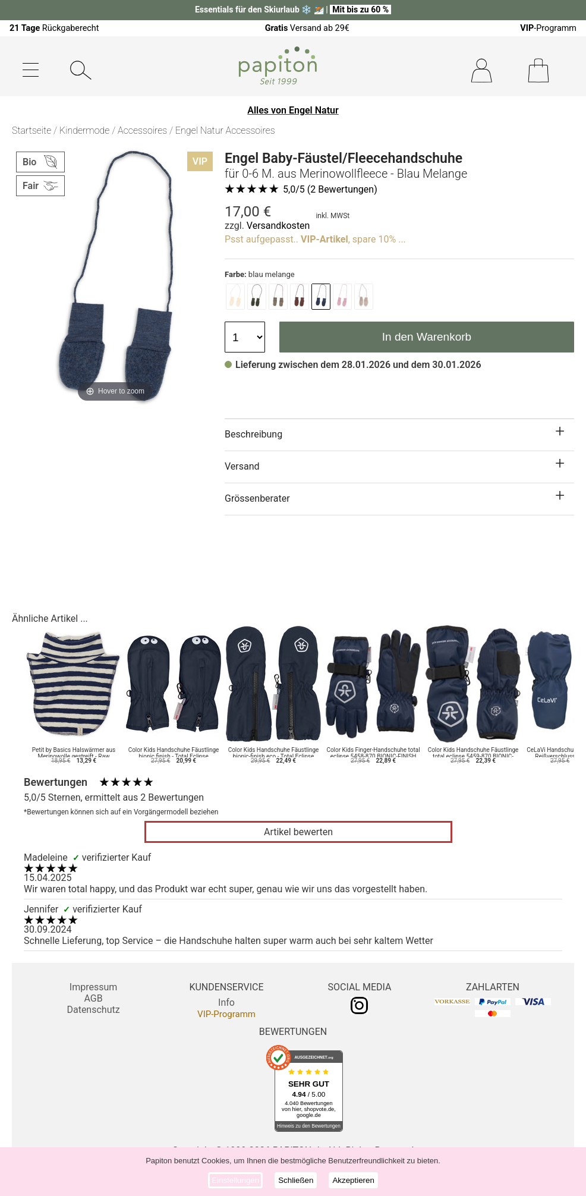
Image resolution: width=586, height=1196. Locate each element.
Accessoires (142, 130)
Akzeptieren (353, 1180)
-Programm (548, 28)
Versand (242, 466)
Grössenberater (257, 498)
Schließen (295, 1180)
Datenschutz (93, 1009)
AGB (93, 998)
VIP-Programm (226, 1014)
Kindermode (84, 130)
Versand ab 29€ (307, 28)
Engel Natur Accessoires (225, 130)
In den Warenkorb (426, 337)
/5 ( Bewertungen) (330, 189)
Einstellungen (235, 1180)
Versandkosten (278, 225)
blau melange (260, 274)
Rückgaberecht (54, 28)
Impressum (94, 987)
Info (226, 1002)
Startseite (31, 130)
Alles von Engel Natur (292, 110)
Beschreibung (253, 434)
